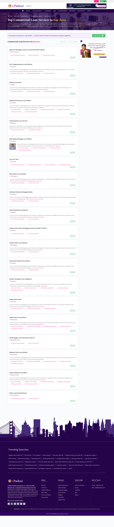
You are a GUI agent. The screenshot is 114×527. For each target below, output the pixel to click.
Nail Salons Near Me (77, 454)
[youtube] (21, 495)
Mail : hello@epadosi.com (98, 483)
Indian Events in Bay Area (92, 460)
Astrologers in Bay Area (45, 464)
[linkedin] (24, 495)
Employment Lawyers (30, 457)
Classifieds (48, 11)
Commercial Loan (48, 16)
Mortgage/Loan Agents (36, 16)
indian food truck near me (16, 460)
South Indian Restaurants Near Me (64, 457)
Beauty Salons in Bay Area (16, 464)
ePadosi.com (56, 506)
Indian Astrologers (62, 485)
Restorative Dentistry (24, 454)
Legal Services (61, 495)
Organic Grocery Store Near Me (73, 450)
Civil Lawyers (36, 450)
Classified (77, 485)
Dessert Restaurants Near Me (84, 457)
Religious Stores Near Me (15, 450)
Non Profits (81, 11)
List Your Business (79, 480)
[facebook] (9, 495)
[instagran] (15, 495)
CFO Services (27, 450)
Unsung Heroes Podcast (62, 454)
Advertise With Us (45, 485)
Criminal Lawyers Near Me (45, 457)
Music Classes (12, 454)
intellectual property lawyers (46, 460)
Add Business (98, 36)
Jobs (54, 11)
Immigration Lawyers (90, 450)
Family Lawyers (46, 450)
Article (76, 490)
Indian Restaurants (63, 480)
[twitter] (12, 495)
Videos (70, 464)
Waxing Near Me (36, 454)
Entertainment (62, 11)
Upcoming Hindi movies (59, 464)
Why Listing (44, 488)
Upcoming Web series (31, 464)
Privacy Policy (44, 493)
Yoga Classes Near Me (90, 454)
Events (28, 11)
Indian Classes (61, 488)
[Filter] (65, 41)
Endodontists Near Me (31, 460)
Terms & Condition (46, 490)
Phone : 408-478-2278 (97, 480)
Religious (72, 11)
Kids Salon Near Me (58, 450)
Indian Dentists (62, 483)
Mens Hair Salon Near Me (76, 460)
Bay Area (29, 6)
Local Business (37, 11)
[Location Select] (33, 6)
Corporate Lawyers (62, 460)
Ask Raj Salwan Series (48, 454)
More (89, 11)
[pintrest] (18, 495)
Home (10, 16)
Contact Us (44, 483)
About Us (43, 480)
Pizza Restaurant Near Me (16, 457)
